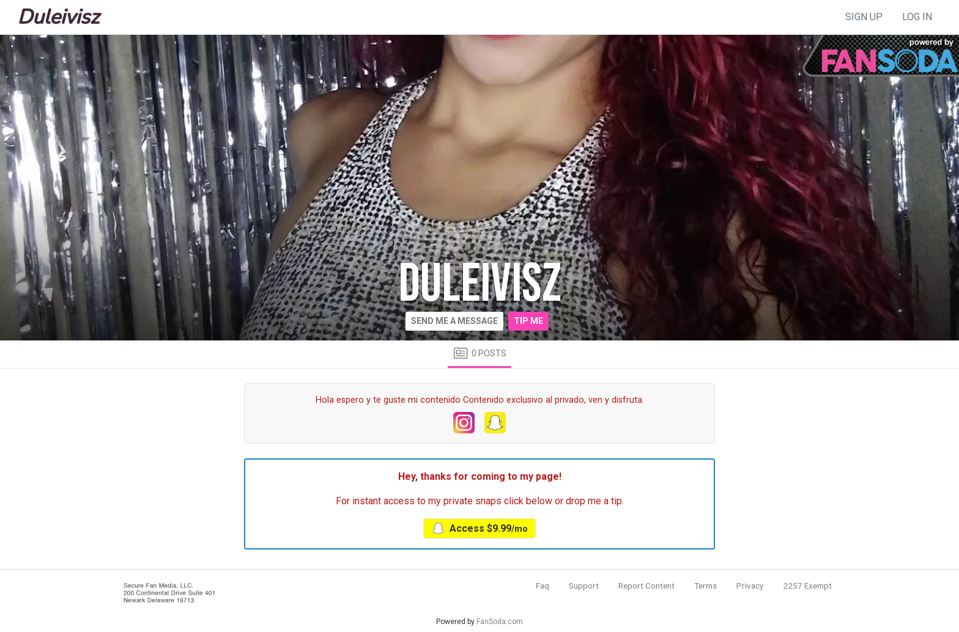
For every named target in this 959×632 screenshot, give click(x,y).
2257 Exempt (807, 585)
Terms (705, 585)
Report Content (646, 585)
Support (584, 585)
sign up (864, 17)
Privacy (749, 585)
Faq (542, 585)
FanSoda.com (499, 621)
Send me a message (454, 321)
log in (917, 17)
